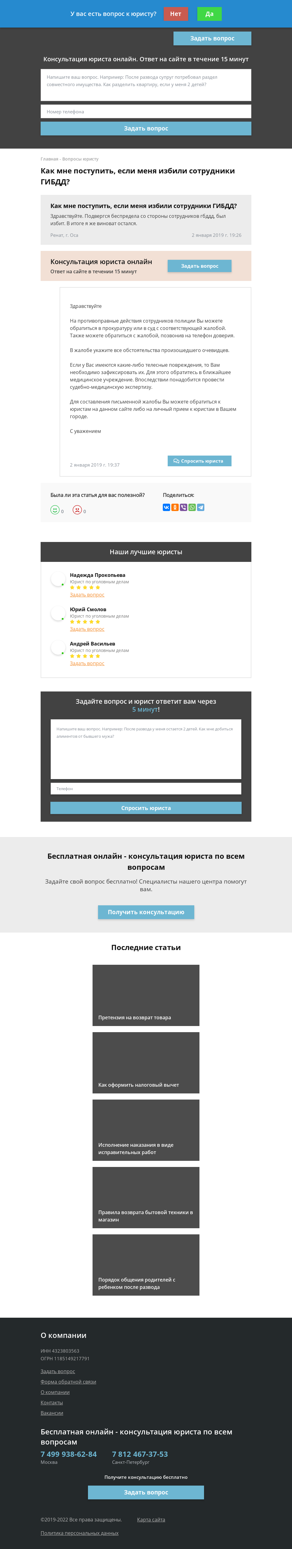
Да (210, 14)
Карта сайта (151, 1519)
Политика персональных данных (80, 1533)
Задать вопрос (212, 38)
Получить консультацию (146, 912)
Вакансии (52, 1413)
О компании (55, 1392)
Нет (175, 14)
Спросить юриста (198, 461)
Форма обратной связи (68, 1381)
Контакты (52, 1402)
